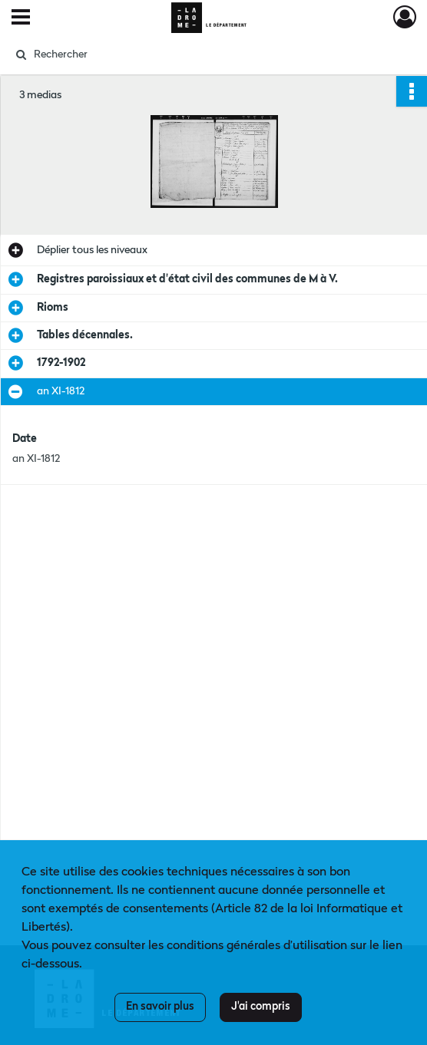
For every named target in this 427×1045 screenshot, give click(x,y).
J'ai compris (260, 1006)
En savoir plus (160, 1006)
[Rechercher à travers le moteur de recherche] (201, 54)
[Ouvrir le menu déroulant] (21, 18)
